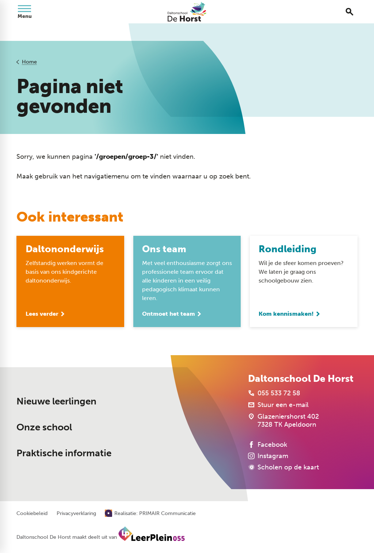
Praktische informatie (63, 453)
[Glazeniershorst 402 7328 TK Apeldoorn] (283, 420)
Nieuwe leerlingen (56, 401)
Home (29, 62)
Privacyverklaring (76, 513)
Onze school (44, 427)
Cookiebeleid (31, 513)
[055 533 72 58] (274, 393)
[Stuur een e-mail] (278, 405)
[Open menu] (24, 12)
